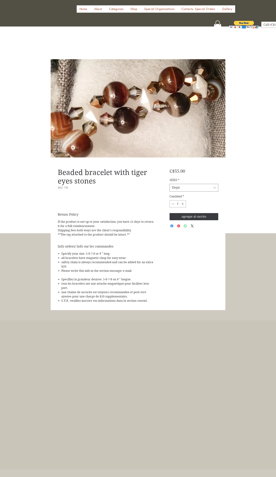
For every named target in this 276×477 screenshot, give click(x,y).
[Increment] (182, 203)
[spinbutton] (177, 203)
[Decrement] (172, 203)
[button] (134, 9)
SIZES (174, 180)
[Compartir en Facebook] (172, 226)
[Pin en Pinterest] (179, 226)
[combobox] (194, 188)
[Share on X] (192, 226)
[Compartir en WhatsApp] (185, 226)
